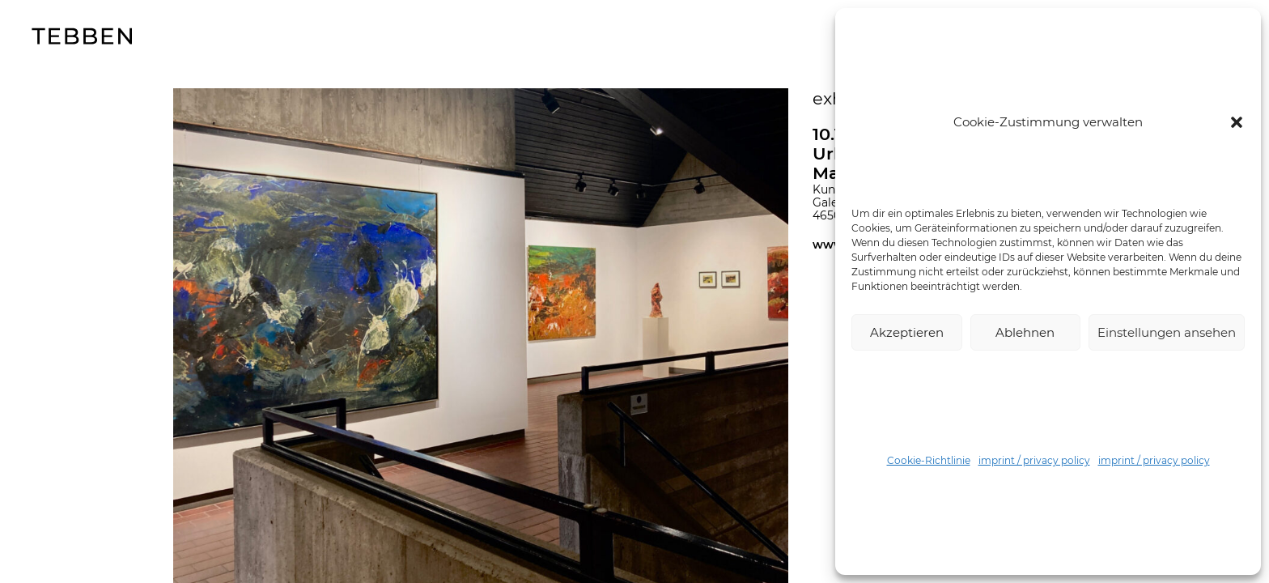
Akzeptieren (907, 332)
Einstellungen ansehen (1166, 332)
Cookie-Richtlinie (928, 460)
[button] (1237, 122)
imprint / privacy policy (1034, 460)
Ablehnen (1025, 332)
